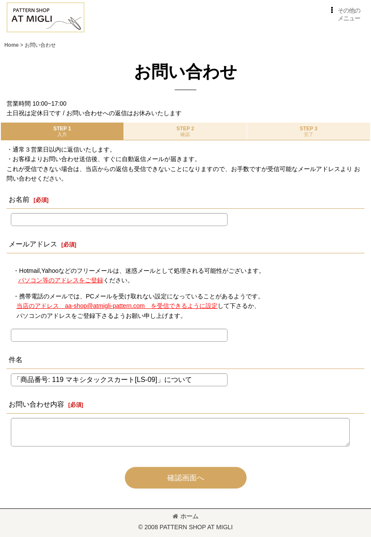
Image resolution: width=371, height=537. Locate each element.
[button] (343, 14)
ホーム (185, 516)
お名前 (19, 199)
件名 (16, 359)
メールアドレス (33, 244)
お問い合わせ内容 (36, 404)
